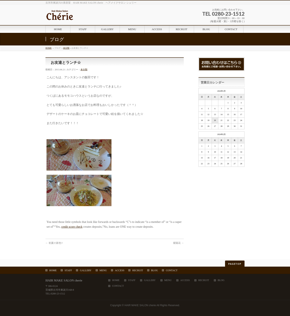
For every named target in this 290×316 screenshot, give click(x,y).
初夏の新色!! (54, 242)
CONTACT (171, 270)
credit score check (72, 226)
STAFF (68, 270)
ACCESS (119, 270)
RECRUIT (137, 270)
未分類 (66, 48)
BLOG (154, 270)
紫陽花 (178, 242)
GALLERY (85, 270)
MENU (103, 270)
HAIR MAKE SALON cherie (140, 305)
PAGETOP (234, 263)
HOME (48, 48)
